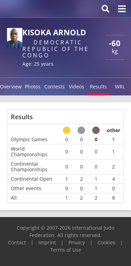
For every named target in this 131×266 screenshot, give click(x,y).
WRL (120, 86)
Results (98, 86)
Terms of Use (65, 249)
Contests (54, 86)
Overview (11, 86)
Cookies (106, 242)
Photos (33, 86)
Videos (76, 86)
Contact (17, 242)
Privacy (76, 242)
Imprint (47, 242)
